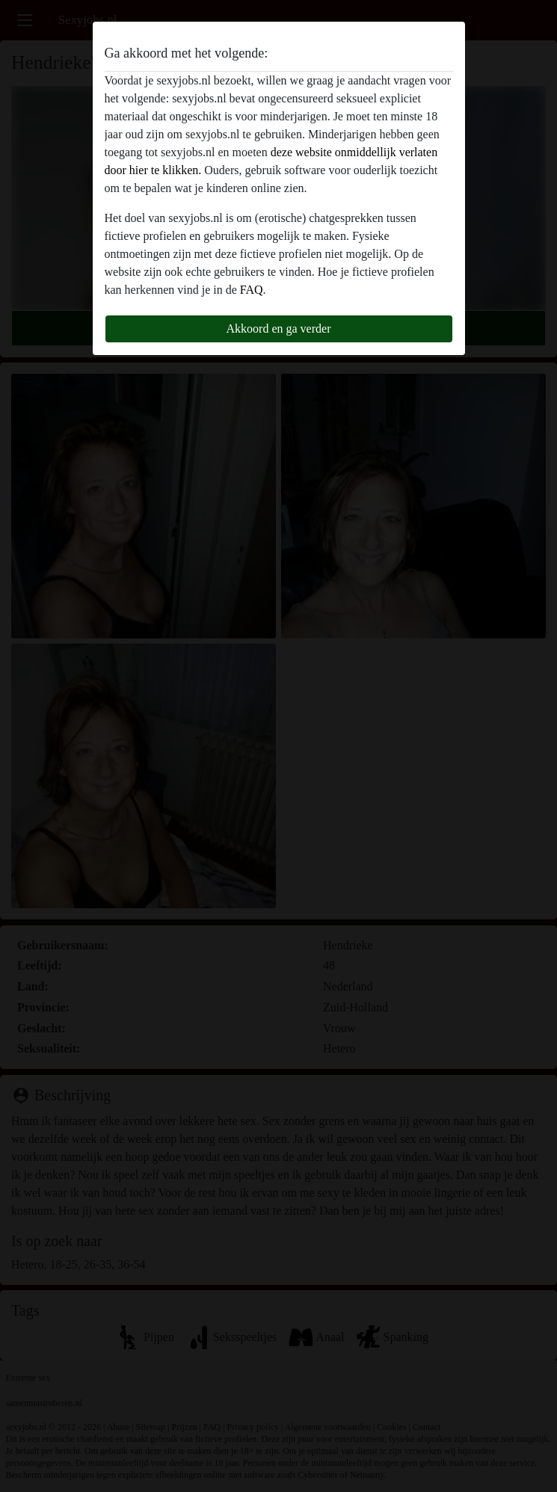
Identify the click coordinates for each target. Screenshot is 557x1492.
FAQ (251, 289)
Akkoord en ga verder (279, 328)
